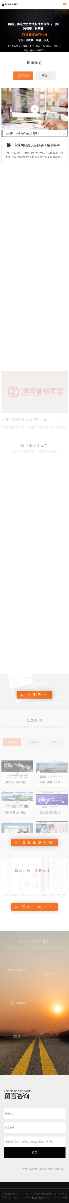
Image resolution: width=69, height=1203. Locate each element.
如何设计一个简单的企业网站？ (23, 147)
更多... (45, 79)
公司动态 (23, 79)
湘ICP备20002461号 (19, 1197)
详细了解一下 (34, 907)
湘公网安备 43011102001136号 (49, 1197)
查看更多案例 (34, 842)
